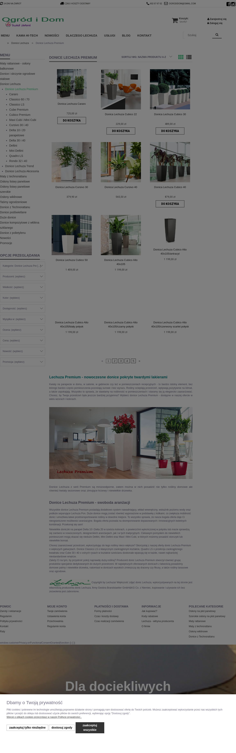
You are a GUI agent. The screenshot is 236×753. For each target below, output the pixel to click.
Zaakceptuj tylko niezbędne (27, 727)
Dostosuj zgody (61, 727)
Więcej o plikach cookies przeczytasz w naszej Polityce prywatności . (44, 717)
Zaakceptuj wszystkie (90, 727)
